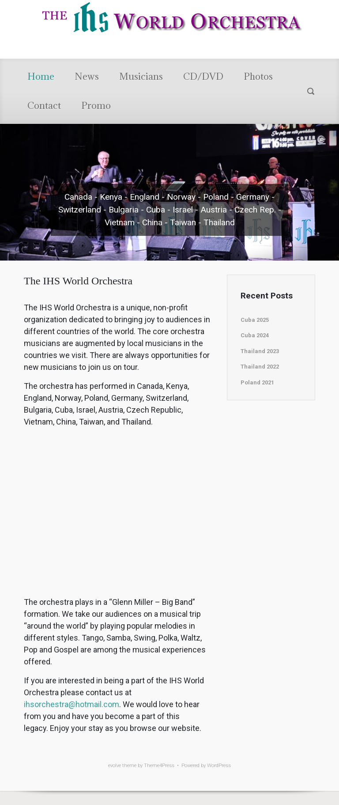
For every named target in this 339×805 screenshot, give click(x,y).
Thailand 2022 (260, 366)
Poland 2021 (257, 382)
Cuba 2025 (255, 320)
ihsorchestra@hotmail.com (71, 704)
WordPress (219, 765)
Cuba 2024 (255, 335)
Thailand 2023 (260, 351)
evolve (114, 765)
